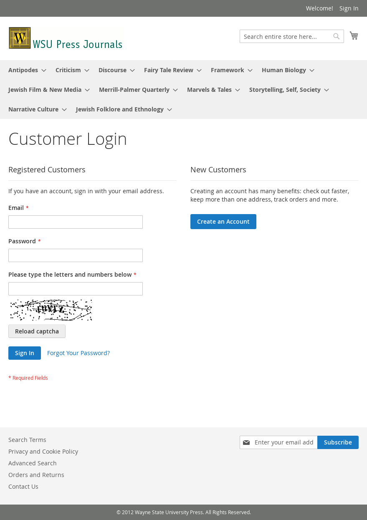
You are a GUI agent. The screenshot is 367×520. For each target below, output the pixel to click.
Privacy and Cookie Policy (43, 451)
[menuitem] (24, 70)
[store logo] (66, 38)
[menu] (183, 89)
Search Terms (27, 440)
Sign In (349, 8)
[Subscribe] (338, 442)
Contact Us (23, 486)
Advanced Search (32, 463)
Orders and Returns (36, 475)
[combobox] (292, 36)
